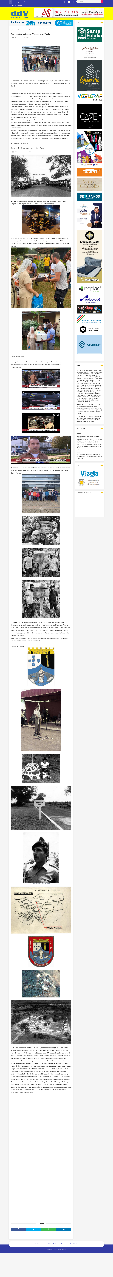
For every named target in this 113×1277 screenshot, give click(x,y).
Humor (34, 2)
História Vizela (26, 2)
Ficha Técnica (74, 1241)
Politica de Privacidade (55, 1241)
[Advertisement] (29, 1136)
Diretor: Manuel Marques (53, 2)
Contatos (41, 2)
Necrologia (16, 2)
